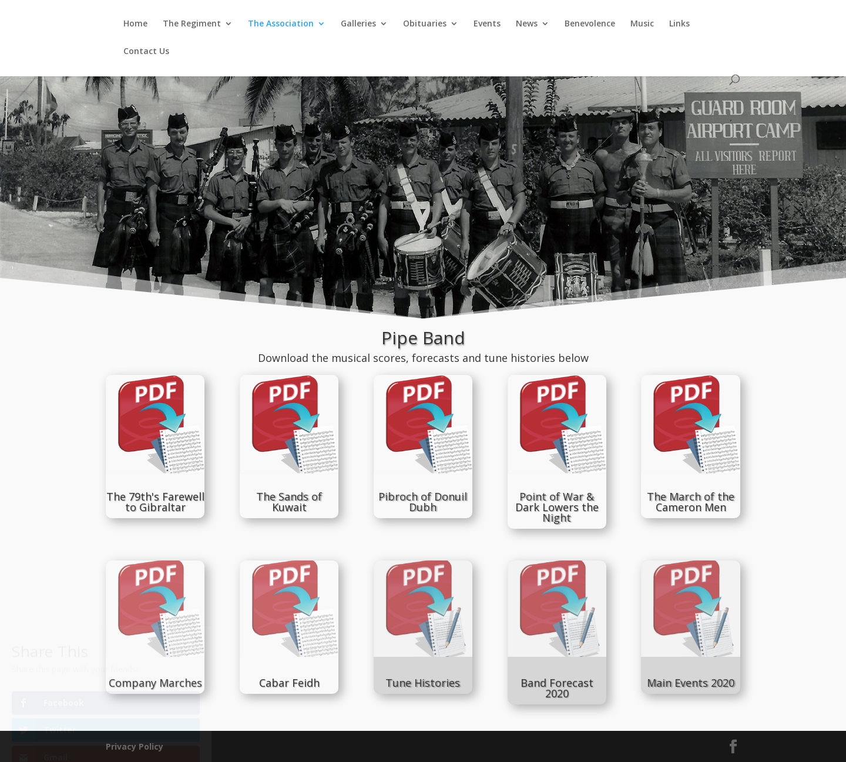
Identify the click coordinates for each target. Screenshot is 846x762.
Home (135, 24)
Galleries (358, 24)
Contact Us (146, 51)
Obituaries (424, 24)
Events (487, 24)
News (527, 24)
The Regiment (192, 24)
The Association (281, 24)
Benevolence (590, 24)
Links (679, 24)
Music (642, 24)
